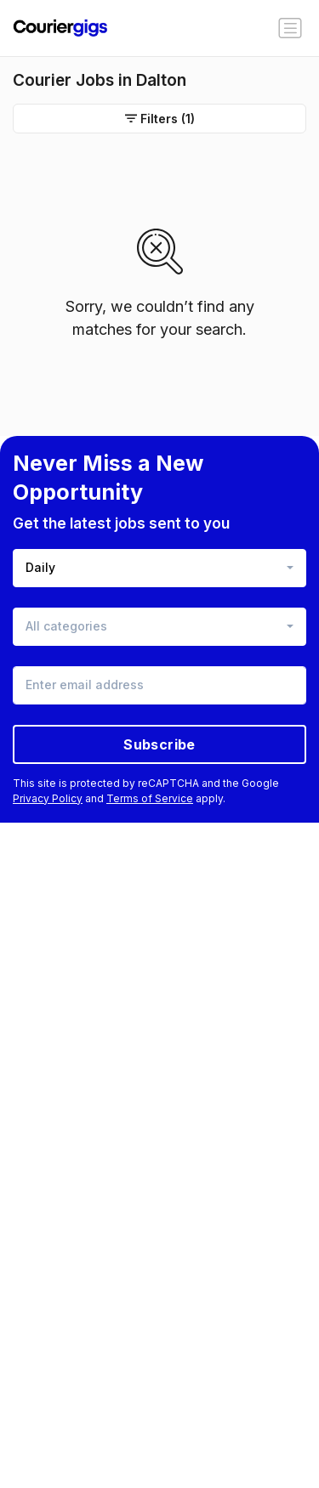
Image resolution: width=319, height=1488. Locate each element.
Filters (160, 118)
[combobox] (159, 568)
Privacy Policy (48, 798)
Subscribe (159, 744)
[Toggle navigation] (290, 28)
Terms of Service (149, 798)
